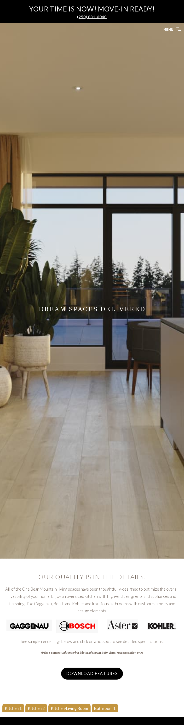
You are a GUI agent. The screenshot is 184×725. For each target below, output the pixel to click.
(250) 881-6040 (92, 16)
